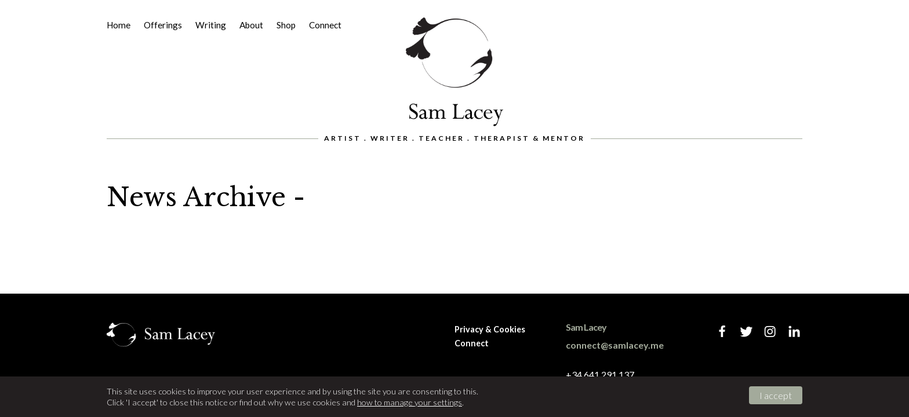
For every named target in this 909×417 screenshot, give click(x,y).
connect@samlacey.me (615, 344)
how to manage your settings (409, 402)
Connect (325, 25)
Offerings (163, 25)
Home (118, 25)
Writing (210, 25)
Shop (286, 25)
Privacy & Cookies (489, 329)
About (251, 25)
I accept (775, 395)
